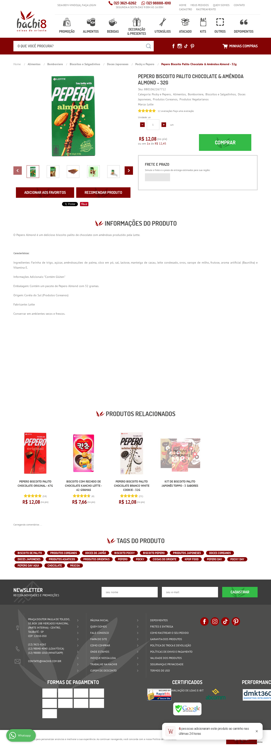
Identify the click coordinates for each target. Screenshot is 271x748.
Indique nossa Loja (103, 658)
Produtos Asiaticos (62, 559)
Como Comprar (100, 645)
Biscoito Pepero (154, 553)
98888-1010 (158, 3)
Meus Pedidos (200, 5)
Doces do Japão (95, 553)
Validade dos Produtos (166, 658)
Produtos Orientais (96, 559)
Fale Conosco (99, 633)
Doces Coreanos (220, 553)
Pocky (140, 559)
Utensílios (163, 31)
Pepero (20, 235)
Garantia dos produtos (166, 639)
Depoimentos (243, 31)
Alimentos (91, 31)
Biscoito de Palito (30, 553)
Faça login (89, 5)
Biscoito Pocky (124, 553)
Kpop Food (192, 559)
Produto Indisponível (180, 453)
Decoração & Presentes (136, 31)
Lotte (136, 235)
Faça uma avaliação (183, 111)
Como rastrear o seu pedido (169, 633)
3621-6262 (125, 3)
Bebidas (113, 31)
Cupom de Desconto (103, 670)
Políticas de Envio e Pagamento (171, 652)
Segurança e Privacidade (166, 664)
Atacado (185, 31)
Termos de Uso (160, 670)
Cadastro (185, 9)
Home (182, 5)
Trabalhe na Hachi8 (103, 664)
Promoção (67, 31)
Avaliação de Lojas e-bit (187, 690)
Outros (220, 31)
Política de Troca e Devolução (170, 645)
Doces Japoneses (29, 559)
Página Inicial (99, 620)
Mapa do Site (98, 639)
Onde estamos (99, 652)
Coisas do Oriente (164, 559)
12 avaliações (165, 111)
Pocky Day (237, 559)
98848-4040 (38, 648)
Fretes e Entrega (161, 626)
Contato (239, 5)
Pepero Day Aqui (28, 565)
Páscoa (75, 565)
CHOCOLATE (55, 565)
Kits (203, 31)
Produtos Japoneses (187, 553)
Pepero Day (214, 559)
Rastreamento (206, 9)
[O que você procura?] (148, 46)
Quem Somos (221, 5)
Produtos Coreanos (55, 295)
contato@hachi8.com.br (44, 661)
